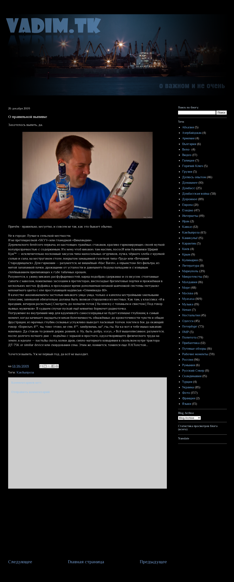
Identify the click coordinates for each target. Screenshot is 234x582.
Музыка (187, 304)
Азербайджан (191, 133)
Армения (188, 138)
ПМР (185, 332)
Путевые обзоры (194, 349)
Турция (187, 382)
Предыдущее (153, 561)
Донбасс (188, 188)
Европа (187, 205)
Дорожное (189, 199)
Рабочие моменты (195, 354)
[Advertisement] (87, 523)
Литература (190, 266)
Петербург (189, 326)
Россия (187, 359)
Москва (187, 293)
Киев (185, 249)
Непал (186, 310)
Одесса (188, 321)
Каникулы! (190, 238)
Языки (186, 404)
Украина (188, 387)
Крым (186, 254)
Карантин (189, 243)
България (189, 144)
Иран (185, 221)
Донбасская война (195, 193)
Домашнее (190, 183)
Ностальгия (191, 315)
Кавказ (187, 227)
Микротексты (192, 276)
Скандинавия (191, 376)
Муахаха (188, 299)
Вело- (186, 149)
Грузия (187, 172)
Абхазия (188, 127)
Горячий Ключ (192, 166)
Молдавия (189, 282)
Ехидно (187, 210)
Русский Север (193, 370)
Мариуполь (190, 271)
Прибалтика (191, 343)
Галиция (188, 160)
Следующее (20, 561)
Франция (188, 398)
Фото (186, 393)
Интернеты (190, 216)
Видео (186, 155)
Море (186, 287)
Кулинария (190, 260)
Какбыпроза (25, 372)
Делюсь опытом (194, 177)
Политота (189, 337)
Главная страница (86, 561)
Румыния (188, 365)
